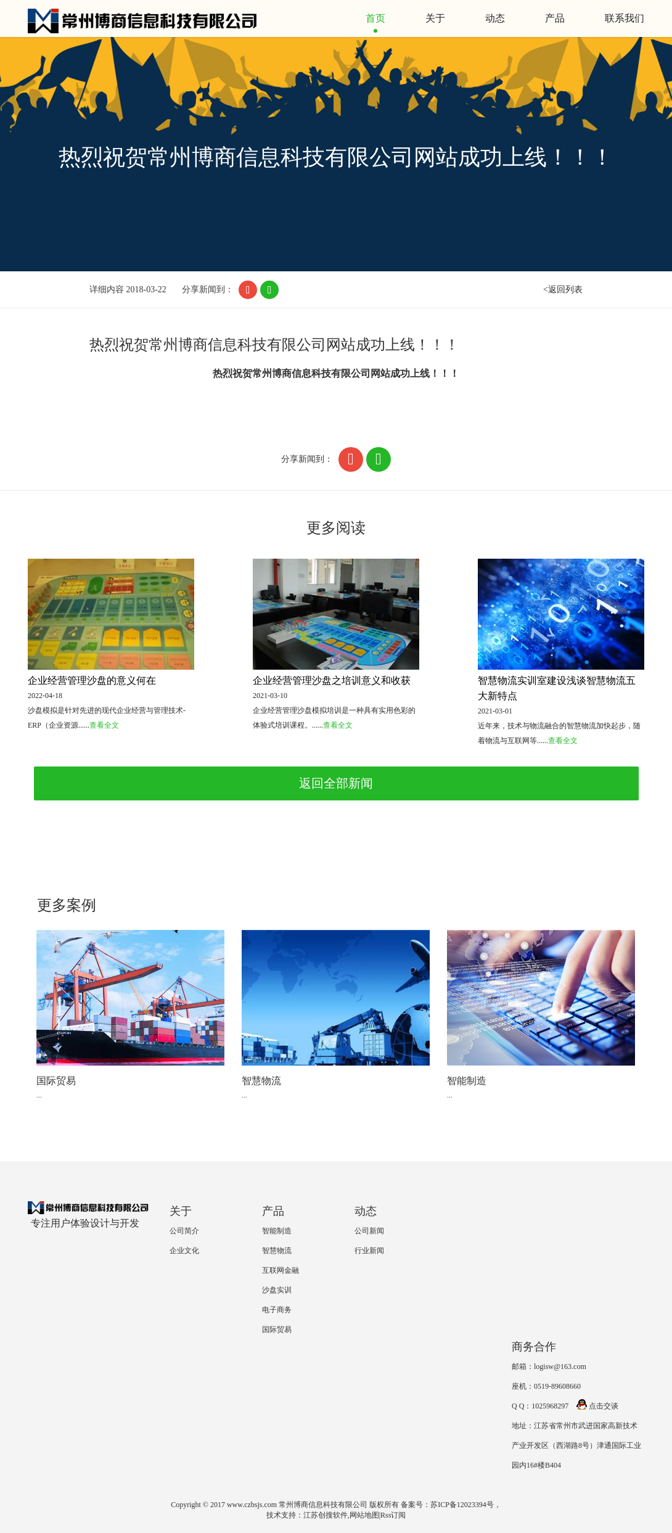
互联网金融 (280, 1270)
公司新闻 (369, 1231)
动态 (495, 18)
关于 (435, 18)
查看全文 (104, 725)
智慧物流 (261, 1080)
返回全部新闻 (336, 783)
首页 (375, 18)
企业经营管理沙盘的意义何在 (92, 680)
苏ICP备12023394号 (462, 1504)
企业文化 (184, 1250)
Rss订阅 (393, 1515)
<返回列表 (563, 289)
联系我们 (624, 18)
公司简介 (184, 1231)
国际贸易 (56, 1080)
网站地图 (364, 1515)
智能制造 (466, 1080)
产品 (555, 18)
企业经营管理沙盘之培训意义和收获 (332, 680)
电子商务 (277, 1309)
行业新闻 (369, 1250)
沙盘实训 (277, 1290)
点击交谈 (597, 1406)
